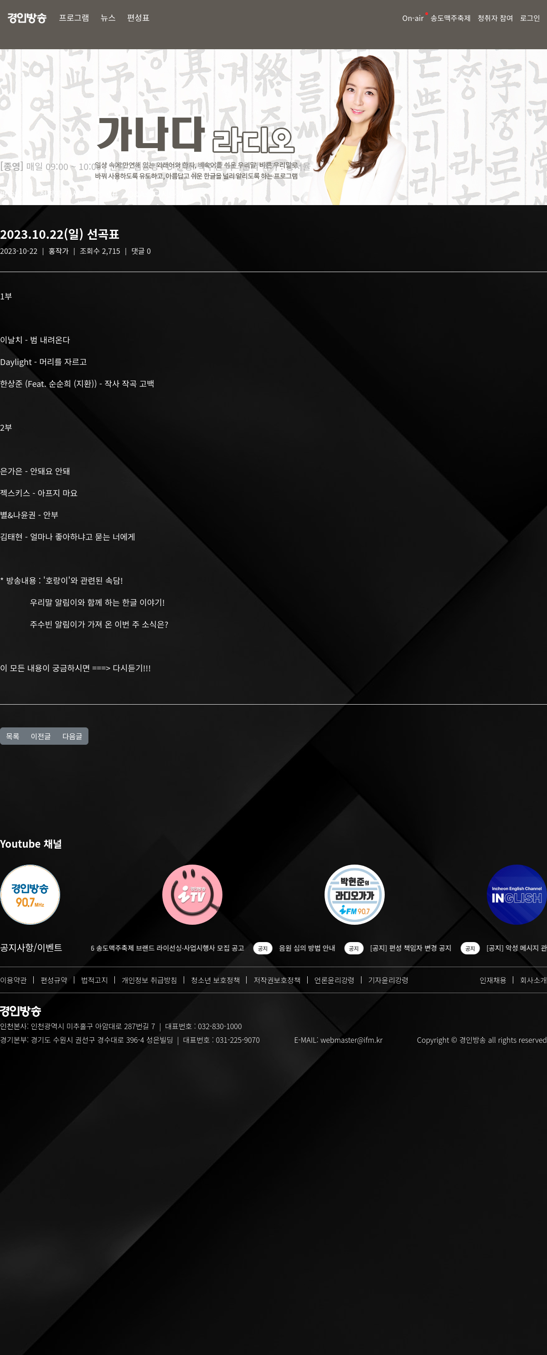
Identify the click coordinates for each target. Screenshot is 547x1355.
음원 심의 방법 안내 (313, 948)
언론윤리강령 (335, 979)
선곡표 (107, 194)
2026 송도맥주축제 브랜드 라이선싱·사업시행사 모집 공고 (167, 948)
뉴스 (108, 17)
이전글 (41, 736)
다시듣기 (169, 194)
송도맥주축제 (450, 17)
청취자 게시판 (63, 194)
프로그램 (74, 17)
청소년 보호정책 (215, 979)
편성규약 (54, 979)
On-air (413, 17)
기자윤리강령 (388, 979)
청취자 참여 (495, 17)
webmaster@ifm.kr (351, 1039)
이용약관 (13, 979)
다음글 (72, 736)
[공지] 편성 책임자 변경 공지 (417, 948)
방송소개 (15, 194)
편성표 (138, 17)
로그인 (530, 17)
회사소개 (533, 979)
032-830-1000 (220, 1025)
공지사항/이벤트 (31, 947)
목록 (12, 736)
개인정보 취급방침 (149, 979)
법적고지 (94, 979)
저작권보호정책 (276, 979)
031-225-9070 (237, 1039)
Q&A (136, 194)
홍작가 (59, 250)
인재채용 (493, 979)
